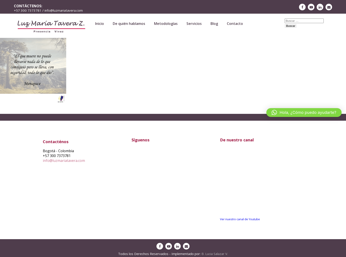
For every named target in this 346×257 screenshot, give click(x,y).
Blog (214, 23)
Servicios (194, 23)
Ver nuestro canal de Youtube (240, 219)
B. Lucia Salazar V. (214, 253)
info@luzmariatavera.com (64, 160)
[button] (304, 112)
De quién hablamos (129, 23)
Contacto (235, 23)
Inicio (99, 23)
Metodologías (166, 23)
